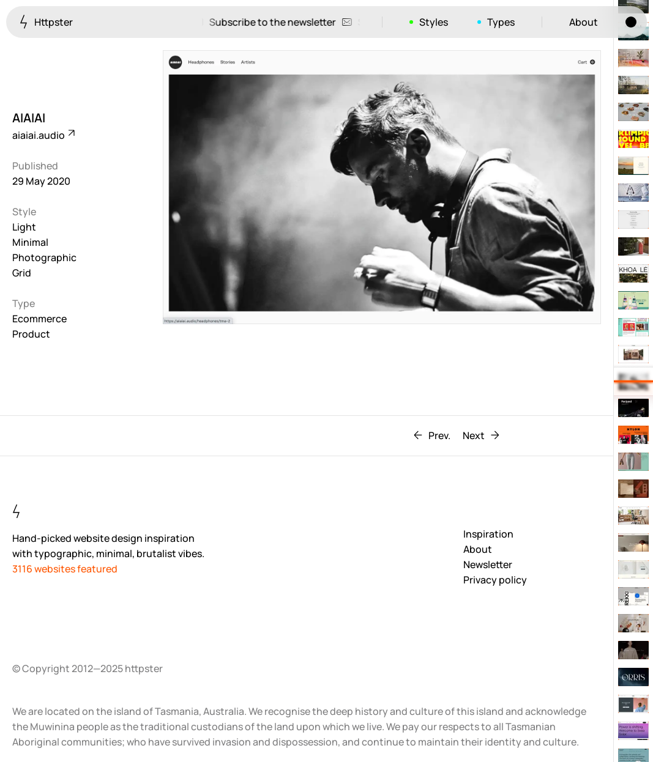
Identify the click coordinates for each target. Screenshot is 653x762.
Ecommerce (39, 318)
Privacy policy (495, 579)
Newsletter (487, 564)
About (583, 22)
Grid (21, 272)
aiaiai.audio (42, 135)
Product (31, 334)
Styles (433, 22)
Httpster (46, 22)
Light (24, 227)
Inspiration (488, 534)
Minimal (30, 242)
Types (501, 22)
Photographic (44, 257)
